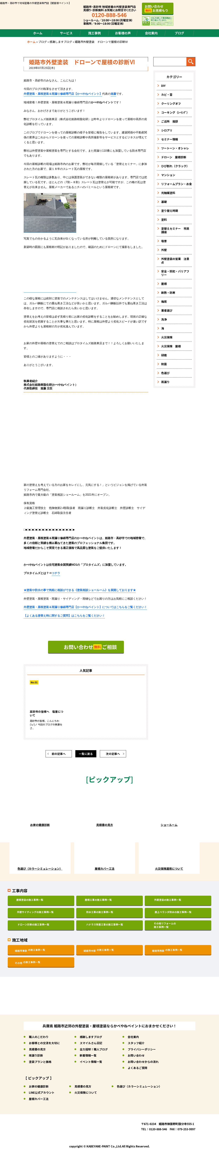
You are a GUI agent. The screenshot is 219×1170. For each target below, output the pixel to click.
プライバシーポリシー (142, 1050)
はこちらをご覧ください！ (64, 616)
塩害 (164, 241)
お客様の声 (123, 33)
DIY (163, 86)
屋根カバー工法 (39, 1099)
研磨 (164, 355)
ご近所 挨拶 (169, 121)
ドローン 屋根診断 (173, 157)
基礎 (164, 202)
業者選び (166, 310)
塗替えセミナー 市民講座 (175, 230)
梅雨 (164, 301)
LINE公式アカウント (42, 1093)
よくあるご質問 (137, 1069)
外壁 (164, 250)
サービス (66, 33)
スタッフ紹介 (136, 1044)
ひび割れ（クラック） (175, 166)
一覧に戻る (86, 755)
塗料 (164, 219)
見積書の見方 (37, 1050)
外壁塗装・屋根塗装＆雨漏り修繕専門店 (63, 93)
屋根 (164, 284)
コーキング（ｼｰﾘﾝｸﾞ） (175, 112)
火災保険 (166, 337)
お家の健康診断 (39, 1087)
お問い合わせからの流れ (143, 1063)
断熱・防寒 (168, 292)
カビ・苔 (166, 94)
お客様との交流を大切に (44, 1044)
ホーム (37, 33)
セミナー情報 (169, 139)
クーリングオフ (171, 103)
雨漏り (165, 382)
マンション (168, 175)
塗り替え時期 (169, 211)
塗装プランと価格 (40, 1063)
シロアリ (166, 130)
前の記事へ (59, 755)
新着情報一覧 (88, 1056)
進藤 (113, 93)
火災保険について (86, 1093)
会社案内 (151, 33)
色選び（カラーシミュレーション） (139, 1087)
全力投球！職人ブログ (94, 1050)
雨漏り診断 (36, 1056)
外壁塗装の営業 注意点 (175, 260)
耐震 (164, 364)
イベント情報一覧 (91, 1063)
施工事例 (94, 33)
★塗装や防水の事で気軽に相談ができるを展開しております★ (80, 590)
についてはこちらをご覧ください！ (85, 607)
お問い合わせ (136, 1056)
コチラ (56, 573)
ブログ (179, 33)
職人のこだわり (39, 1038)
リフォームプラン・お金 (176, 184)
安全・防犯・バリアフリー (175, 273)
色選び (165, 373)
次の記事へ (113, 755)
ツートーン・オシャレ (175, 148)
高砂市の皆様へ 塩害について (46, 715)
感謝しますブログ (61, 42)
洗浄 (164, 319)
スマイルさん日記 (91, 1044)
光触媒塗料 (168, 193)
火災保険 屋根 (171, 346)
